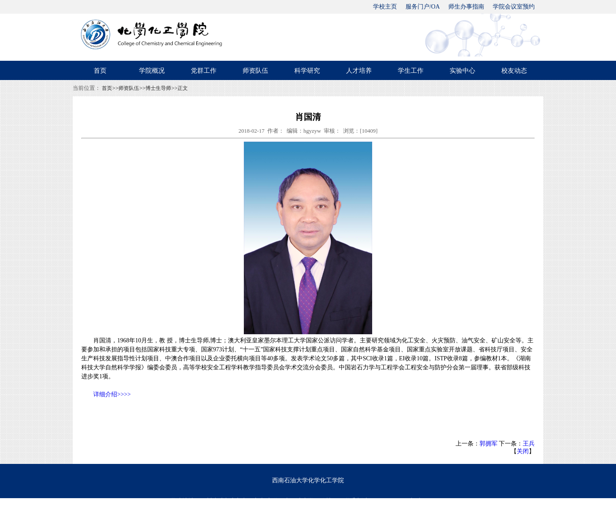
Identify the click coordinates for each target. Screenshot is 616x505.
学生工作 (411, 70)
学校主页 (385, 6)
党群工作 (203, 70)
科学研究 (307, 70)
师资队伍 (255, 70)
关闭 (523, 451)
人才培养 (359, 70)
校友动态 (514, 70)
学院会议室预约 (514, 6)
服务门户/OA (423, 6)
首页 (100, 70)
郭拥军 (489, 443)
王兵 (529, 443)
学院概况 (152, 70)
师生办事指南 (466, 6)
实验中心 (462, 70)
